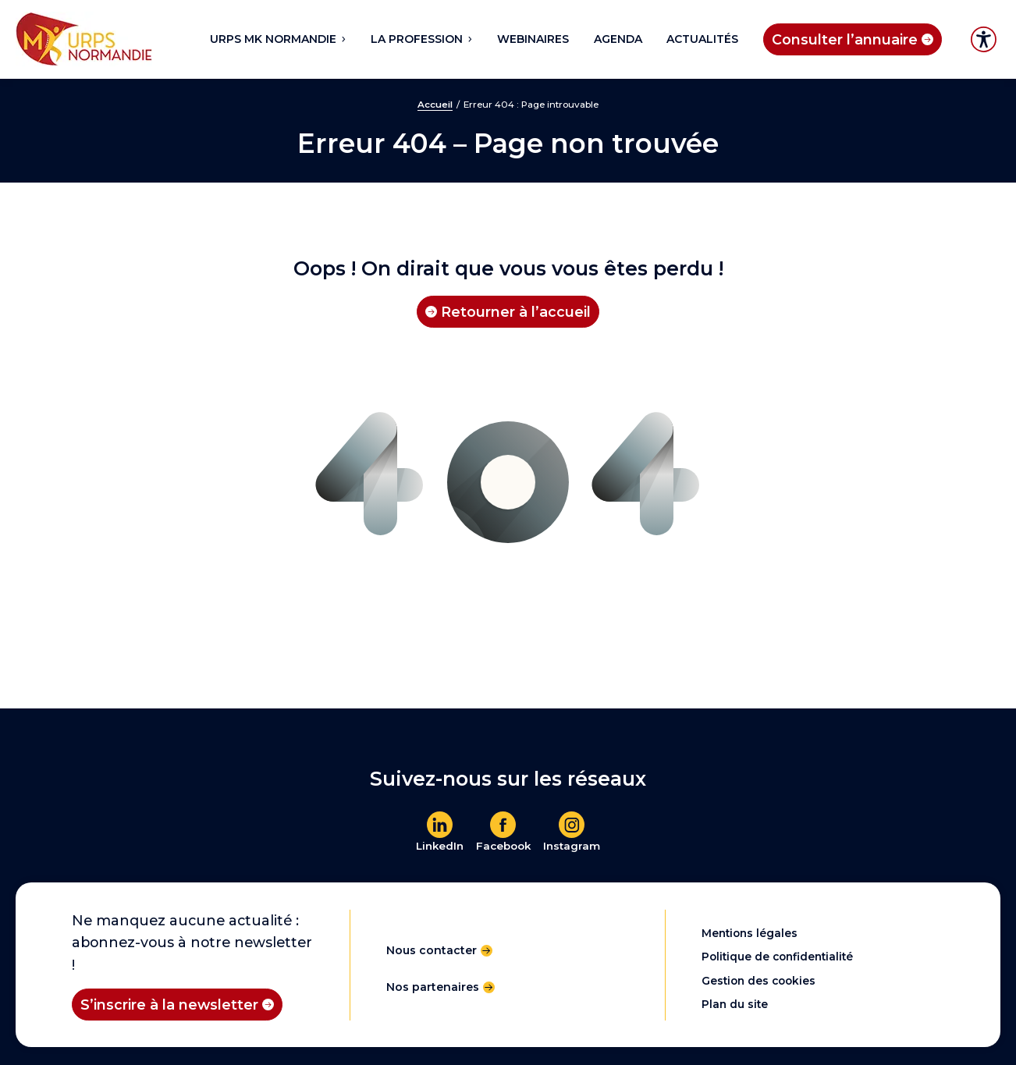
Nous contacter (431, 950)
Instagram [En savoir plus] (571, 846)
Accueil (435, 104)
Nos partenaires (432, 987)
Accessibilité (983, 39)
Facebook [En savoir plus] (503, 846)
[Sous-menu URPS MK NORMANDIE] (342, 39)
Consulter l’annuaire (845, 39)
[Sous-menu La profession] (469, 39)
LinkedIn (440, 846)
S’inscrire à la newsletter (169, 1004)
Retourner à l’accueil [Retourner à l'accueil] (516, 312)
